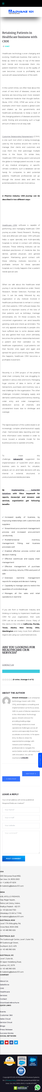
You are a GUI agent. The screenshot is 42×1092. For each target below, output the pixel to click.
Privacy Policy (11, 1080)
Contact (3, 999)
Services (3, 995)
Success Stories (7, 1033)
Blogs (2, 1026)
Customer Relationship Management (17, 136)
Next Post (30, 773)
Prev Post (12, 779)
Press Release (6, 1029)
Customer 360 (6, 1015)
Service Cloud (6, 1022)
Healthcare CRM (9, 225)
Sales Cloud (5, 1019)
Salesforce (4, 985)
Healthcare (5, 992)
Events (3, 1012)
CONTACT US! (8, 665)
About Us (4, 981)
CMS (2, 988)
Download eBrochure (10, 1003)
